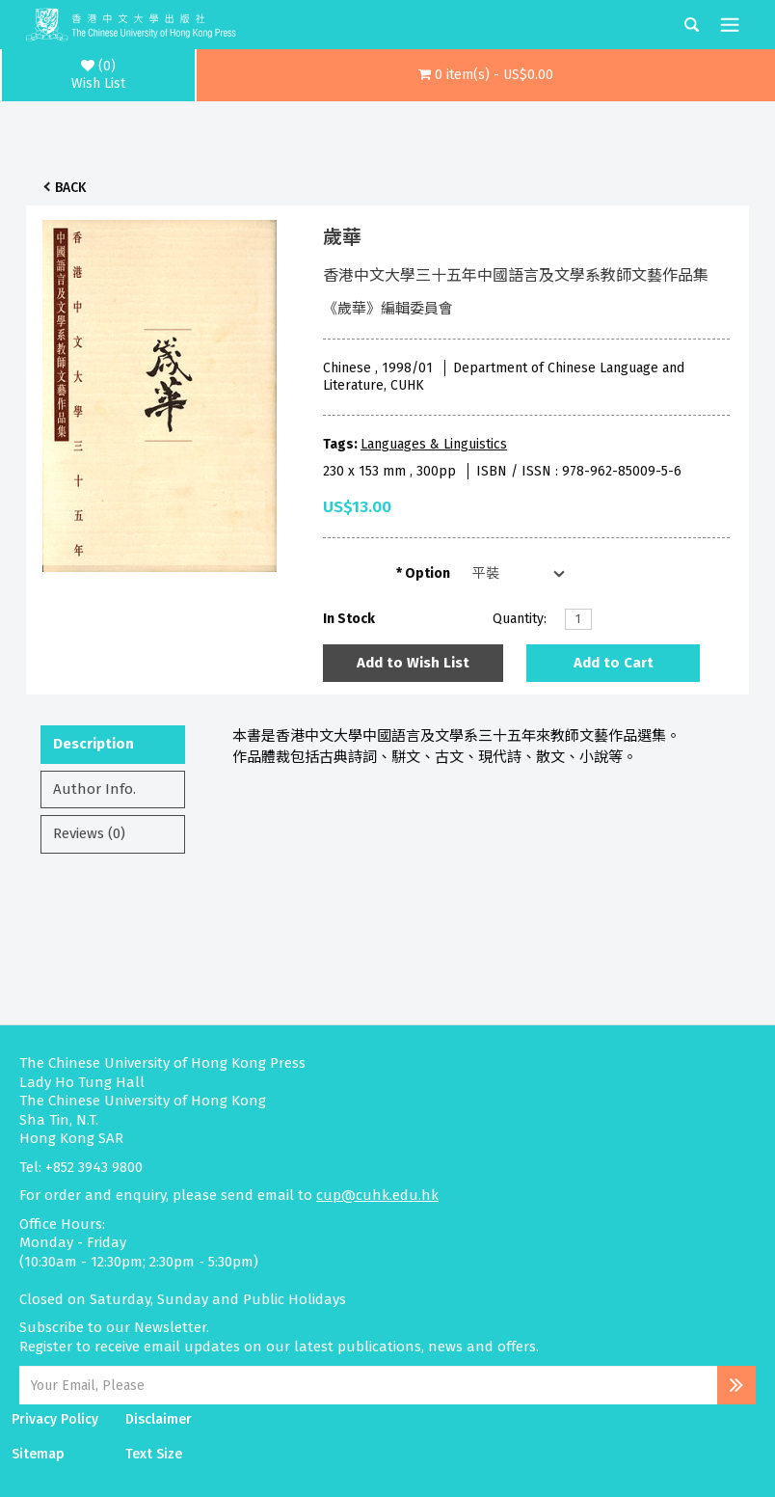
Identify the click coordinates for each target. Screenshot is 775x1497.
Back (70, 187)
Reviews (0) (89, 833)
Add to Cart (614, 662)
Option (427, 573)
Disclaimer (158, 1419)
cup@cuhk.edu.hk (377, 1195)
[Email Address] (368, 1385)
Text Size (153, 1454)
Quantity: (520, 619)
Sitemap (38, 1454)
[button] (485, 75)
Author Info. (94, 789)
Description (93, 743)
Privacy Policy (55, 1419)
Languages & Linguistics (434, 444)
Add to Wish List (413, 662)
